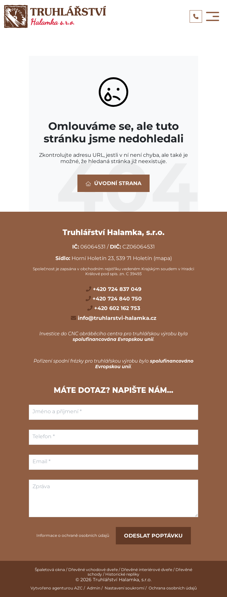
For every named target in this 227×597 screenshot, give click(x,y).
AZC (78, 587)
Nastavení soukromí (124, 587)
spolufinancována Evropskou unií (112, 339)
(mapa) (163, 258)
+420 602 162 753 (116, 308)
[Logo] (55, 16)
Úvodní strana (113, 183)
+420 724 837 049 (116, 289)
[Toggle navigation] (212, 16)
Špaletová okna (50, 569)
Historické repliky (122, 574)
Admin (93, 587)
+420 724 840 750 (116, 299)
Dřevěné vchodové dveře (93, 569)
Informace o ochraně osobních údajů (72, 535)
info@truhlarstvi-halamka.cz (116, 318)
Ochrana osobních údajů (173, 587)
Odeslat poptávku (153, 536)
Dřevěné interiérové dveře (146, 569)
